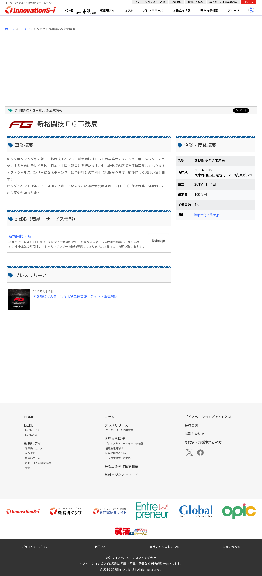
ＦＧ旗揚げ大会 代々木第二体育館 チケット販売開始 (75, 297)
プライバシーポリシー (36, 547)
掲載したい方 (195, 2)
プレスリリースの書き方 (119, 430)
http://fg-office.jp (206, 215)
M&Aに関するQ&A (115, 453)
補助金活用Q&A (114, 448)
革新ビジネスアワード (121, 475)
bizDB (86, 10)
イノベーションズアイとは (150, 2)
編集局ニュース (34, 448)
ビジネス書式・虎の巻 (118, 458)
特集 (27, 467)
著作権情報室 (209, 10)
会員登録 (176, 2)
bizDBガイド (32, 430)
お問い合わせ (231, 547)
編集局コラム (32, 458)
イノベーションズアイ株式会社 (135, 558)
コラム (128, 10)
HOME (69, 10)
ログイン (248, 2)
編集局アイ (107, 10)
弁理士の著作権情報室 (121, 467)
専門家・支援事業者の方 (223, 2)
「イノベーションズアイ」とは (208, 417)
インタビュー (32, 453)
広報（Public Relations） (39, 463)
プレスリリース (153, 10)
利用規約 (100, 547)
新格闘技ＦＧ (19, 236)
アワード (234, 10)
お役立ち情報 (182, 10)
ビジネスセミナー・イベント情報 (124, 443)
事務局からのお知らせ (164, 547)
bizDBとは (31, 435)
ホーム (9, 29)
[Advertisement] (131, 66)
